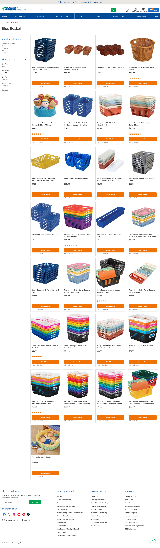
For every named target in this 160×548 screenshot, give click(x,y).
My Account (95, 519)
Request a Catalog (131, 496)
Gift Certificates (96, 509)
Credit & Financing (97, 516)
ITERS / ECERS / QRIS (132, 506)
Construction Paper (9, 44)
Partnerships (61, 522)
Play (98, 16)
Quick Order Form (130, 509)
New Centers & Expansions (134, 526)
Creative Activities (131, 522)
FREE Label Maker (130, 529)
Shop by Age (141, 16)
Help (127, 10)
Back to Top (154, 540)
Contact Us (94, 496)
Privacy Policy (62, 509)
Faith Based (128, 499)
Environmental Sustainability (67, 535)
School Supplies (118, 16)
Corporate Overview (64, 499)
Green (4, 66)
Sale (156, 16)
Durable (5, 86)
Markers (5, 48)
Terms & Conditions (64, 516)
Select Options (45, 83)
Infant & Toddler (62, 16)
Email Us (27, 520)
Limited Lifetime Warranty (66, 506)
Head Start (128, 503)
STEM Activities (130, 519)
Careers (59, 503)
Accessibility (61, 526)
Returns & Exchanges (98, 506)
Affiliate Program (130, 513)
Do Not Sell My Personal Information (70, 513)
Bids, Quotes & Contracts (99, 522)
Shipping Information (98, 499)
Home (7, 22)
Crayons (5, 46)
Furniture (40, 16)
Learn (82, 16)
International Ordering (99, 513)
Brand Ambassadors (131, 516)
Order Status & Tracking (99, 503)
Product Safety (62, 532)
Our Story (60, 496)
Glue (3, 50)
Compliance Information (65, 519)
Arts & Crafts (20, 16)
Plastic (4, 73)
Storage (5, 90)
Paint (4, 52)
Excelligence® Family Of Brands (68, 529)
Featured (5, 16)
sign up (35, 502)
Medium (5, 79)
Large (4, 88)
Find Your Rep (95, 526)
